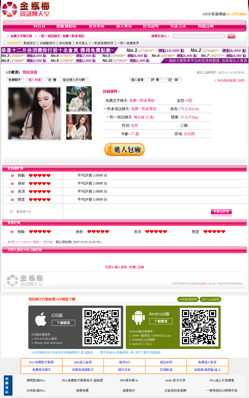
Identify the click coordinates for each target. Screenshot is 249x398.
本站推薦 (65, 43)
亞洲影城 (166, 370)
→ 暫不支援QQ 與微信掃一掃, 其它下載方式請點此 (129, 352)
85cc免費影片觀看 (41, 362)
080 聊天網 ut (129, 380)
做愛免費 (82, 390)
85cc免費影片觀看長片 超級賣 (82, 380)
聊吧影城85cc (36, 380)
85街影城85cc (36, 390)
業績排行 (29, 43)
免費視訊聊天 (41, 370)
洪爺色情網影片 (83, 370)
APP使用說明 (188, 299)
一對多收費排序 (102, 43)
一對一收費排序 (128, 43)
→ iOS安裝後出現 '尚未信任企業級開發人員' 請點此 (60, 352)
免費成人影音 (207, 362)
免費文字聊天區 (21, 36)
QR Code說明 (210, 299)
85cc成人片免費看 (222, 380)
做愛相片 (129, 390)
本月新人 (81, 43)
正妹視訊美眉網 (175, 390)
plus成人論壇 (83, 362)
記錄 (141, 267)
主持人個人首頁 (116, 267)
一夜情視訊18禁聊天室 (222, 390)
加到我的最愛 (226, 80)
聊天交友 (124, 370)
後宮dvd (124, 362)
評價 (132, 267)
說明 (241, 80)
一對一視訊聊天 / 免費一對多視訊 (61, 36)
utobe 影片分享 (175, 380)
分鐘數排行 (47, 43)
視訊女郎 (166, 362)
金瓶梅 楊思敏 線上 (207, 370)
